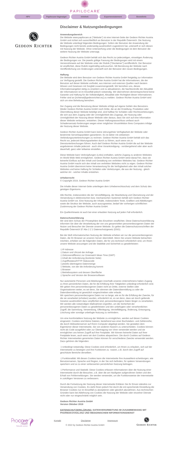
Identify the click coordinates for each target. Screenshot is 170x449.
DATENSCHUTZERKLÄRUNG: (76, 410)
